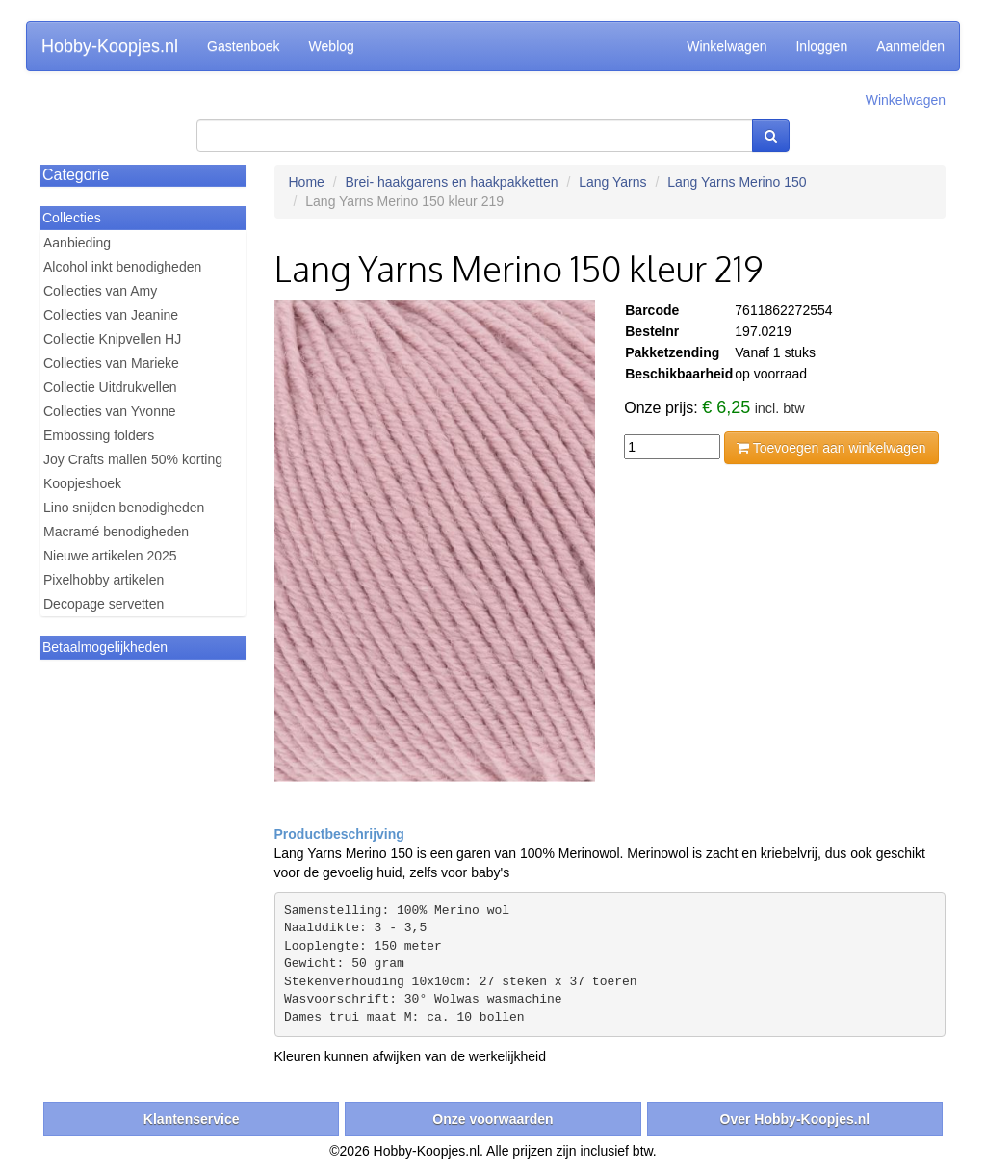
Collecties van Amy (100, 291)
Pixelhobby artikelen (103, 579)
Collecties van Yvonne (109, 411)
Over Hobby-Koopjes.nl (795, 1119)
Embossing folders (98, 435)
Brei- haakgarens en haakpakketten (452, 182)
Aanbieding (77, 242)
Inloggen (821, 46)
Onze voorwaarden (492, 1119)
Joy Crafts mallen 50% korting (132, 459)
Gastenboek (243, 46)
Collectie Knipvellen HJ (112, 339)
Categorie (75, 175)
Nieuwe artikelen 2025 (110, 555)
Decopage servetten (103, 604)
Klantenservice (191, 1119)
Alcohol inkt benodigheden (122, 266)
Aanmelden (910, 46)
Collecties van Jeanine (110, 315)
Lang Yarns (612, 182)
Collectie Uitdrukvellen (110, 387)
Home (306, 182)
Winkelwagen (726, 46)
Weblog (331, 46)
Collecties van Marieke (111, 363)
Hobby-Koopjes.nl (109, 46)
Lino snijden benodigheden (123, 507)
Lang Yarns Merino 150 (736, 182)
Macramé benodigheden (116, 531)
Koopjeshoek (82, 483)
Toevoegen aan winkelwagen (831, 448)
